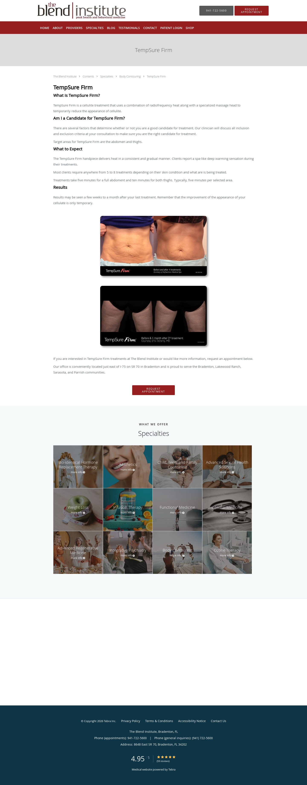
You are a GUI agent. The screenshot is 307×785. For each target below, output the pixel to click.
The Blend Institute (65, 76)
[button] (252, 11)
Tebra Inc (109, 721)
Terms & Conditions (159, 721)
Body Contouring (130, 76)
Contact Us (218, 721)
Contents (89, 76)
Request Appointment (153, 390)
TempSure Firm (156, 76)
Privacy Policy (130, 721)
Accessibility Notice (192, 721)
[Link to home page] (75, 10)
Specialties (107, 76)
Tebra (171, 769)
